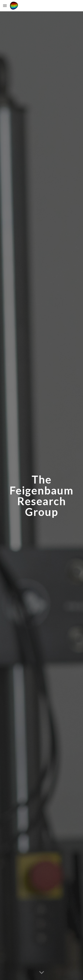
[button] (5, 5)
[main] (41, 495)
